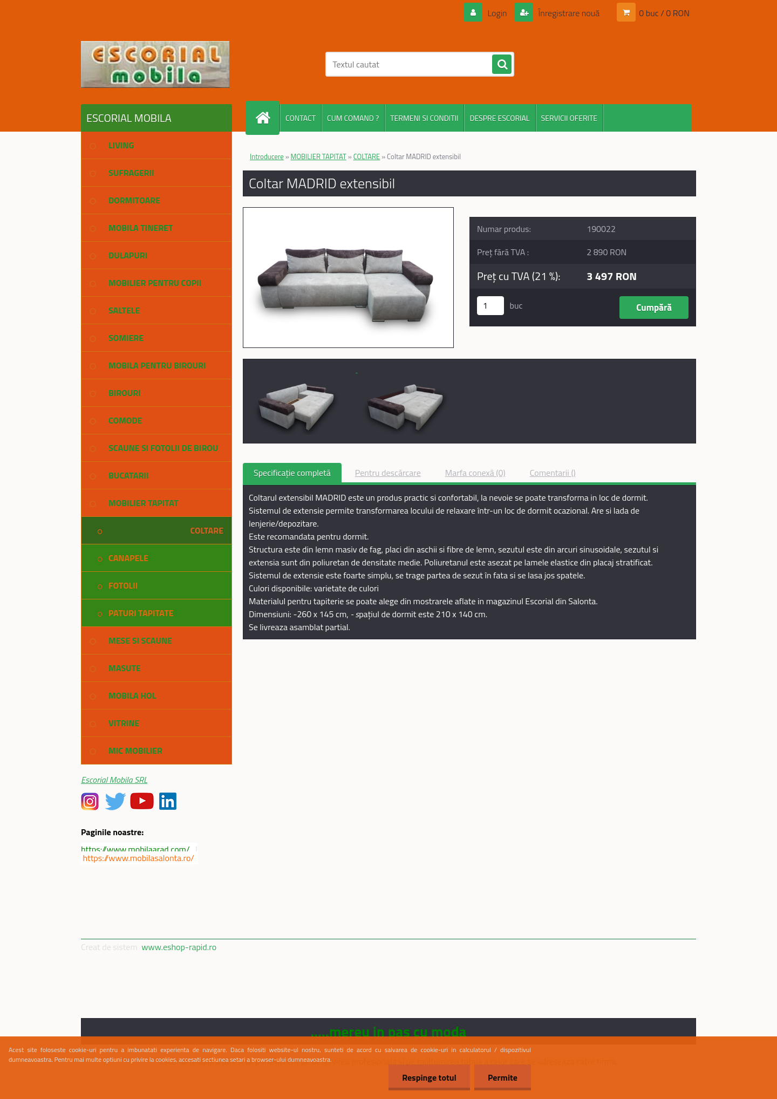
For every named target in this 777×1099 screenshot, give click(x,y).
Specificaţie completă (292, 472)
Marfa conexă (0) (475, 472)
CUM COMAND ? (353, 118)
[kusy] (490, 305)
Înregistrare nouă (567, 12)
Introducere (267, 156)
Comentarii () (553, 472)
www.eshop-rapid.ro (178, 946)
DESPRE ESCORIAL (499, 118)
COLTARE (366, 156)
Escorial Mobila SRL (114, 779)
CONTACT (300, 118)
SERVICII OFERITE (569, 118)
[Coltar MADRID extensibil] (348, 212)
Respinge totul (429, 1077)
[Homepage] (267, 118)
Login (497, 12)
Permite (502, 1077)
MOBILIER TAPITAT (318, 156)
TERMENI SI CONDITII (424, 118)
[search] (502, 64)
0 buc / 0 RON (664, 12)
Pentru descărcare (388, 472)
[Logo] (155, 64)
